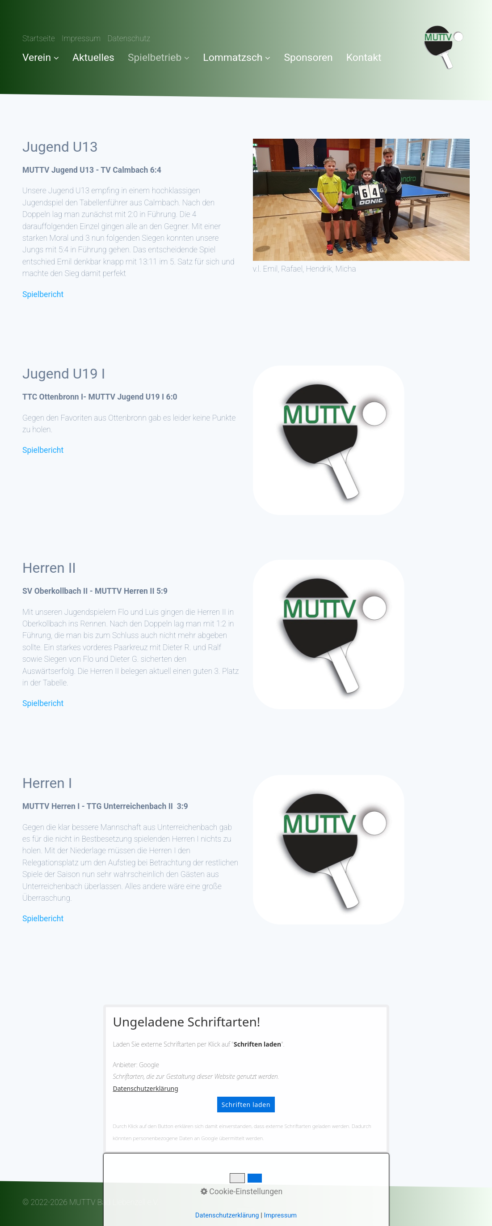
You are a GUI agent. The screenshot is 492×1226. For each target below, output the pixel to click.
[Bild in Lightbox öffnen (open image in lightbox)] (361, 200)
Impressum (81, 38)
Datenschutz (128, 38)
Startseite (38, 38)
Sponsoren (308, 57)
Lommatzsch (236, 57)
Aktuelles (93, 57)
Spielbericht (42, 294)
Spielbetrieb (158, 57)
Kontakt (364, 57)
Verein (40, 57)
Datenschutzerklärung (145, 1088)
